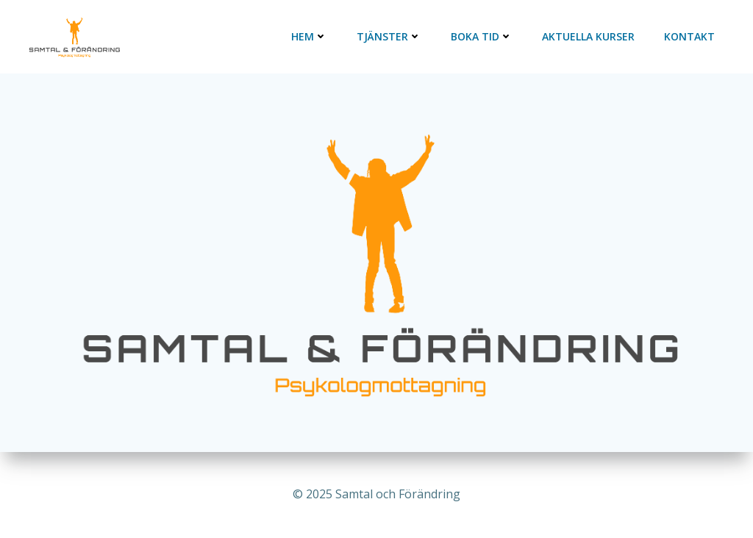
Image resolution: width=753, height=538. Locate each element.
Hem (309, 36)
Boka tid (482, 36)
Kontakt (689, 36)
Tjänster (389, 36)
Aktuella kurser (588, 36)
